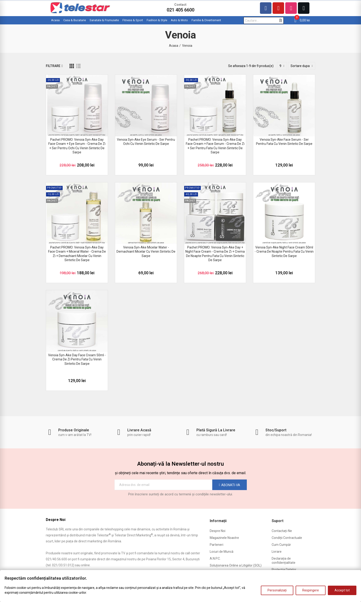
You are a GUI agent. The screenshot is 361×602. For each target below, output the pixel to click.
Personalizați (277, 590)
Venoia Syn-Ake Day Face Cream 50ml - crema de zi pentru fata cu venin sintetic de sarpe (77, 359)
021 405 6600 (180, 10)
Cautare (280, 20)
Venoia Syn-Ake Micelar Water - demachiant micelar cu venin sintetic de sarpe (145, 251)
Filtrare (53, 66)
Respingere (310, 590)
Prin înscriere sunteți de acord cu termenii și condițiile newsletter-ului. (180, 494)
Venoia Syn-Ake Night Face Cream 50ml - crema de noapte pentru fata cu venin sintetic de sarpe (284, 251)
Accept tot (342, 590)
